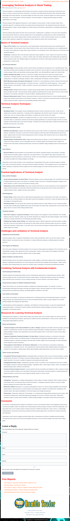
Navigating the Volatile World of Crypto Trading (55, 1)
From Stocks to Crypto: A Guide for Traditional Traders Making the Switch (23, 487)
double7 (23, 8)
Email (4, 454)
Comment (5, 432)
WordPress (29, 519)
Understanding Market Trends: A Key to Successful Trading (19, 492)
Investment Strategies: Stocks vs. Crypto (13, 1)
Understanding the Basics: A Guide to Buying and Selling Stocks (21, 489)
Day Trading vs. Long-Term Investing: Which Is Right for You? (20, 482)
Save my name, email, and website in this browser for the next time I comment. (21, 469)
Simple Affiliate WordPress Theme (41, 519)
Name (4, 448)
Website (4, 461)
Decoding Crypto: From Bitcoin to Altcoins (15, 485)
